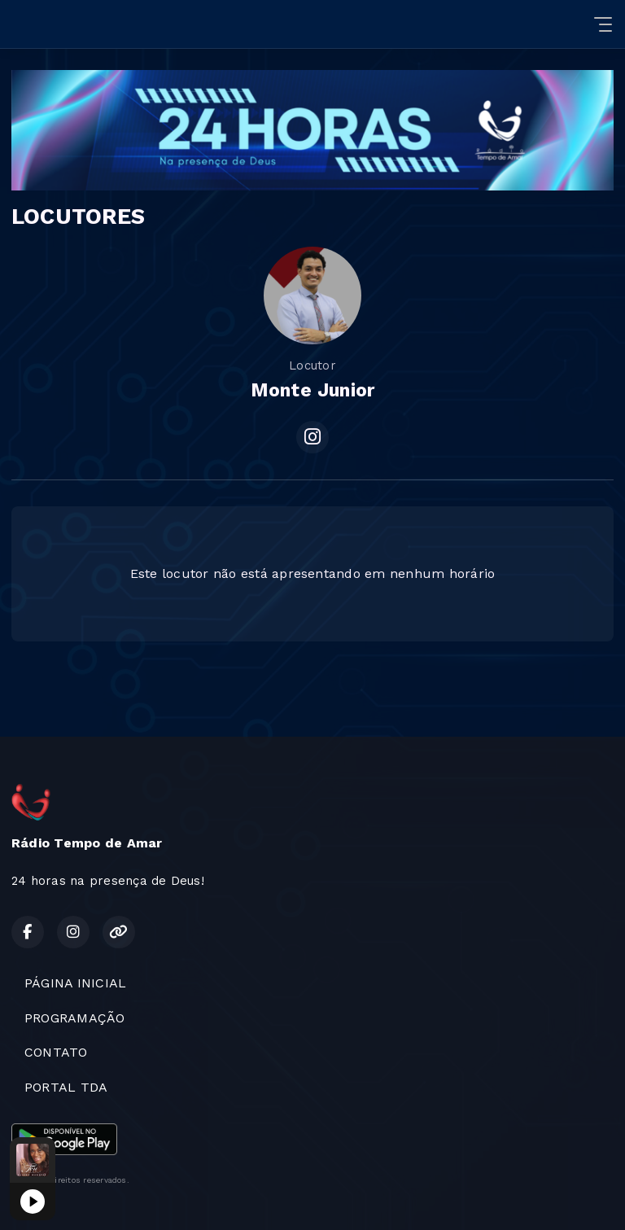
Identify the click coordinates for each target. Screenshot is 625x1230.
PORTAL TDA (65, 1087)
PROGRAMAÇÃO (74, 1018)
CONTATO (56, 1052)
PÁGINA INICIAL (75, 983)
